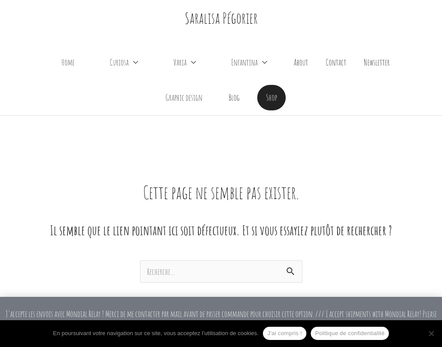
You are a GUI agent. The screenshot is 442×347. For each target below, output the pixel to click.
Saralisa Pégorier (221, 18)
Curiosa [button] (119, 62)
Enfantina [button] (244, 62)
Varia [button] (180, 62)
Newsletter (377, 62)
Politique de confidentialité (350, 333)
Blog (234, 97)
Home (68, 62)
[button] (271, 97)
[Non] (431, 333)
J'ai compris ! (284, 333)
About (301, 62)
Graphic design (183, 97)
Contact (336, 62)
